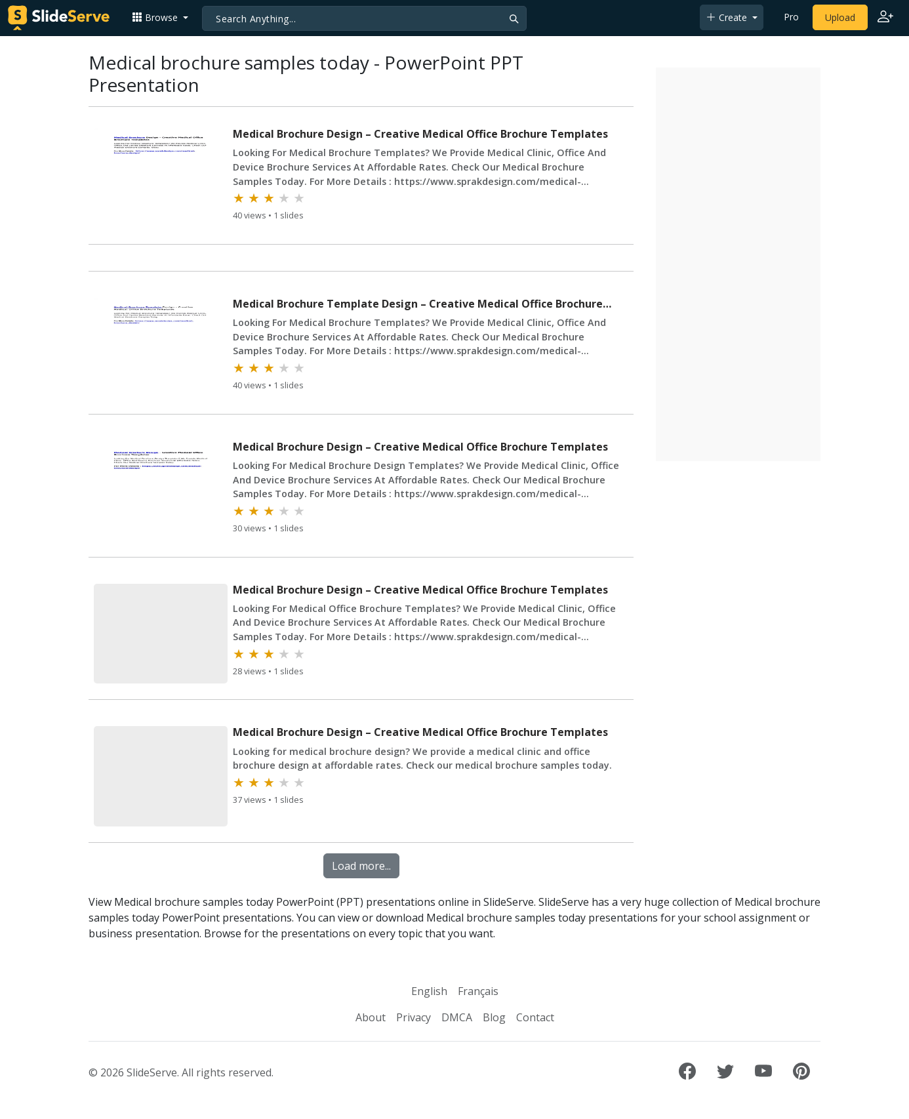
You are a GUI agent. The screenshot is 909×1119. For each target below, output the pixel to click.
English (429, 991)
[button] (160, 17)
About (370, 1017)
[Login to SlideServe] (885, 17)
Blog (494, 1017)
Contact (535, 1017)
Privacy (413, 1017)
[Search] (364, 18)
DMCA (456, 1017)
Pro (791, 16)
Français (478, 991)
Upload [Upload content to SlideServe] (840, 17)
